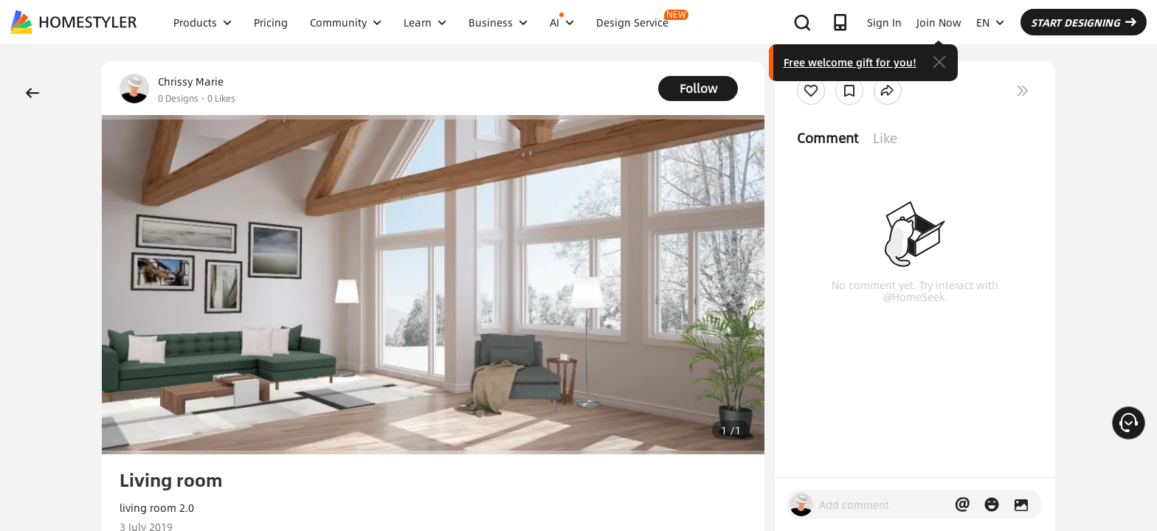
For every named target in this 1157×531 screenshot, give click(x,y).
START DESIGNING (1083, 22)
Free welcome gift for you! (850, 62)
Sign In (884, 22)
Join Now (938, 22)
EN (990, 22)
